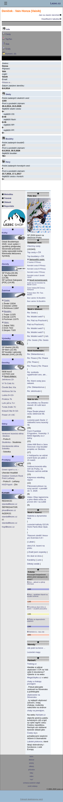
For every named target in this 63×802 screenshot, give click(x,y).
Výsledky (6, 338)
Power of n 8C (8, 415)
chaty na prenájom (35, 710)
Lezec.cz (55, 3)
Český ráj (31, 733)
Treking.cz (31, 664)
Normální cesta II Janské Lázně (36, 276)
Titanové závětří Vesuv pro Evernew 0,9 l (37, 536)
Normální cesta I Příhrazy (36, 272)
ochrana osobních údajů (31, 783)
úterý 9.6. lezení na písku (36, 547)
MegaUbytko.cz (34, 677)
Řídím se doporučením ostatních (36, 620)
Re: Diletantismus (35, 354)
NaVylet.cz (41, 715)
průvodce (31, 770)
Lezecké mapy (33, 652)
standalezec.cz (9, 504)
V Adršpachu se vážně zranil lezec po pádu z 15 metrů (37, 457)
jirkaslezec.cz (9, 510)
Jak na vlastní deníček (50, 15)
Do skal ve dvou (34, 556)
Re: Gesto (31, 312)
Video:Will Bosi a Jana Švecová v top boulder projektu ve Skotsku (37, 446)
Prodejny (6, 460)
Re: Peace (32, 358)
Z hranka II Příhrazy (34, 262)
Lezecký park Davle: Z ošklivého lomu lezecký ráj (37, 422)
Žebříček (6, 290)
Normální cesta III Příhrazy (36, 269)
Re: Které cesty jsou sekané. (36, 382)
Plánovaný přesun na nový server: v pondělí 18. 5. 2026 (37, 488)
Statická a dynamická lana (37, 517)
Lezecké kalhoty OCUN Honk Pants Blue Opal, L (37, 526)
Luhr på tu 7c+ (8, 403)
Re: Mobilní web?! (35, 316)
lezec (31, 756)
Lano (39, 560)
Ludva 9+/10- (8, 395)
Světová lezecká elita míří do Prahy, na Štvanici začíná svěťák (37, 468)
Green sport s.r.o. (10, 469)
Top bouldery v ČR (35, 256)
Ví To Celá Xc (8, 383)
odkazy (31, 766)
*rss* (31, 779)
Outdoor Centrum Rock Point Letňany (12, 477)
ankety (31, 763)
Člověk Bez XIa (9, 387)
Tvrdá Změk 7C (9, 407)
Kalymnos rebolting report (36, 478)
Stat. (6, 43)
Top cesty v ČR (34, 252)
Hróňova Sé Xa (9, 391)
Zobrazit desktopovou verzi (31, 799)
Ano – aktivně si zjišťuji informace (36, 583)
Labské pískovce (34, 741)
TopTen (7, 38)
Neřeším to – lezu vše (35, 632)
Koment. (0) (9, 53)
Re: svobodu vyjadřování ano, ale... (37, 373)
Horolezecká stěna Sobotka (10, 447)
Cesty (6, 33)
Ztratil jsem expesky (37, 552)
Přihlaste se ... (7, 82)
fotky (31, 773)
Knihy (4, 233)
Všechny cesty (33, 246)
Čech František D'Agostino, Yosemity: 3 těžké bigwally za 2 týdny (38, 434)
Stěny (4, 424)
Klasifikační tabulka (51, 19)
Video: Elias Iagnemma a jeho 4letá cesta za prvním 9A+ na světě (37, 499)
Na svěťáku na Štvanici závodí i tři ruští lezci (37, 404)
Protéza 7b (7, 399)
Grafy (6, 48)
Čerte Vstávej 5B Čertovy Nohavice (36, 289)
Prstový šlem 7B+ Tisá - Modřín (35, 294)
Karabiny (31, 560)
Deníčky (6, 362)
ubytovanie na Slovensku (33, 696)
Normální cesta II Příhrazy (36, 265)
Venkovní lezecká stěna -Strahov (13, 434)
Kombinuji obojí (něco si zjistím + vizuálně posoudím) (37, 608)
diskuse (31, 760)
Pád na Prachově (35, 324)
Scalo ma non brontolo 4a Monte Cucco (36, 283)
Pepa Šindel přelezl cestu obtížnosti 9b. (36, 412)
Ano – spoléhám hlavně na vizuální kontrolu (37, 595)
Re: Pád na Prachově (37, 320)
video (31, 776)
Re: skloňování (34, 391)
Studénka (6, 442)
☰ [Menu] (5, 3)
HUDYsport (7, 484)
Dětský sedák (33, 564)
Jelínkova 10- (8, 379)
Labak (31, 542)
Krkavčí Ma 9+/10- (10, 411)
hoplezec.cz (8, 527)
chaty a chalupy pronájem (34, 682)
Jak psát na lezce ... (36, 648)
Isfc (46, 336)
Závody (5, 264)
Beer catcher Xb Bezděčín (36, 298)
